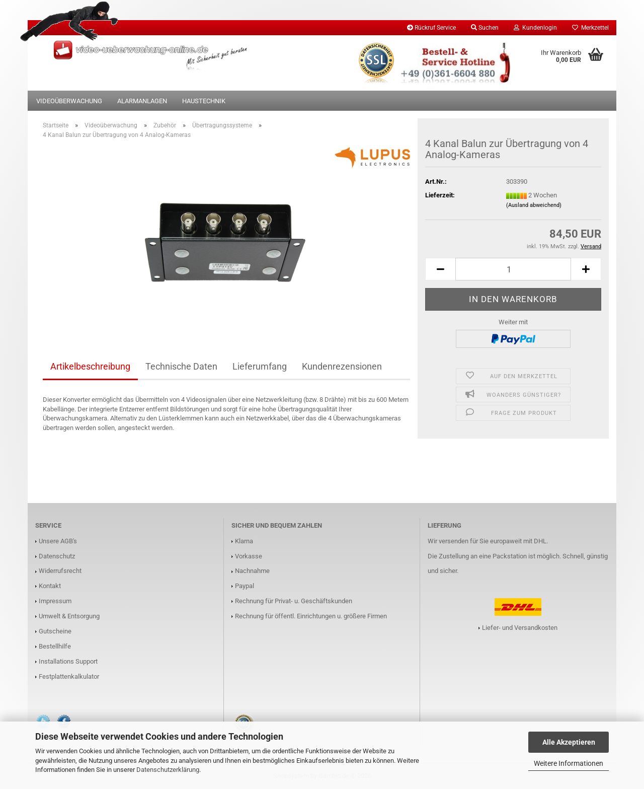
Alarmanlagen (142, 101)
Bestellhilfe (55, 646)
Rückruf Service (431, 27)
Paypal (244, 586)
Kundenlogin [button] (535, 27)
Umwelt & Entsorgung (69, 616)
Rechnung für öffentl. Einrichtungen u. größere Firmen (311, 616)
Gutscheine (55, 631)
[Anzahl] (513, 269)
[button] (440, 269)
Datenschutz (57, 556)
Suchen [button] (485, 27)
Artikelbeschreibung (90, 366)
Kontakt (50, 586)
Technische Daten (181, 366)
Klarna (244, 541)
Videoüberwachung (69, 101)
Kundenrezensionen (342, 366)
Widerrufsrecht (60, 571)
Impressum (55, 601)
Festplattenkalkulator (69, 676)
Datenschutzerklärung (167, 769)
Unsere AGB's (58, 541)
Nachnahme (252, 571)
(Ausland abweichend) (533, 205)
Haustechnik (203, 101)
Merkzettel (590, 27)
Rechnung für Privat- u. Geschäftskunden (293, 601)
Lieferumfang (259, 366)
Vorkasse (248, 556)
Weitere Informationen (568, 763)
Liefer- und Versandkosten (519, 627)
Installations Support (68, 661)
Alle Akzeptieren (568, 742)
